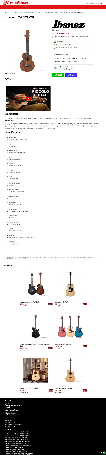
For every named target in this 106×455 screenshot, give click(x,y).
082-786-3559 (24, 385)
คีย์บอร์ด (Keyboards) (10, 429)
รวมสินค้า (7, 358)
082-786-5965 (27, 406)
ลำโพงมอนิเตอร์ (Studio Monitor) (13, 439)
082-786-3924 (19, 398)
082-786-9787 (23, 402)
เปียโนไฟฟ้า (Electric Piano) (12, 431)
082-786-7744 (26, 393)
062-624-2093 (25, 383)
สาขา (13, 7)
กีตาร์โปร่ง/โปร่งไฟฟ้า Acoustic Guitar (64, 12)
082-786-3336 (22, 395)
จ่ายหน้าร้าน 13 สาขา (59, 58)
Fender (6, 441)
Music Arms (9, 12)
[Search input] (93, 3)
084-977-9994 (24, 391)
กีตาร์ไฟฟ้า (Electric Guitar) (12, 426)
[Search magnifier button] (101, 3)
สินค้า (19, 7)
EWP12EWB (32, 257)
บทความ (31, 7)
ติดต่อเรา (7, 354)
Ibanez (80, 12)
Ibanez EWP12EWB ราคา (65, 257)
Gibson (6, 443)
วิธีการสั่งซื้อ (8, 352)
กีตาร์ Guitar (47, 12)
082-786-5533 (23, 389)
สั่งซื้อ (24, 7)
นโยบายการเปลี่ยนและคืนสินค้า (14, 356)
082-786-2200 (27, 396)
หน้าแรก (7, 7)
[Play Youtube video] (28, 98)
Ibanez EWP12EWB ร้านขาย (80, 257)
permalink (23, 258)
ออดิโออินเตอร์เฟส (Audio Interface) (14, 437)
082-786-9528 (19, 400)
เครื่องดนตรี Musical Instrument (30, 12)
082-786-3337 (24, 387)
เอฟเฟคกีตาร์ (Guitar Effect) (12, 433)
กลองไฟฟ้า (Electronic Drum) (12, 435)
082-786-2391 (27, 408)
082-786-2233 (29, 404)
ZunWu (11, 258)
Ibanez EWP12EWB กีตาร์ (52, 257)
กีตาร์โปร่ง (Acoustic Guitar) (12, 428)
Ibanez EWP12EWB (41, 257)
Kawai (6, 446)
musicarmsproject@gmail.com (67, 69)
